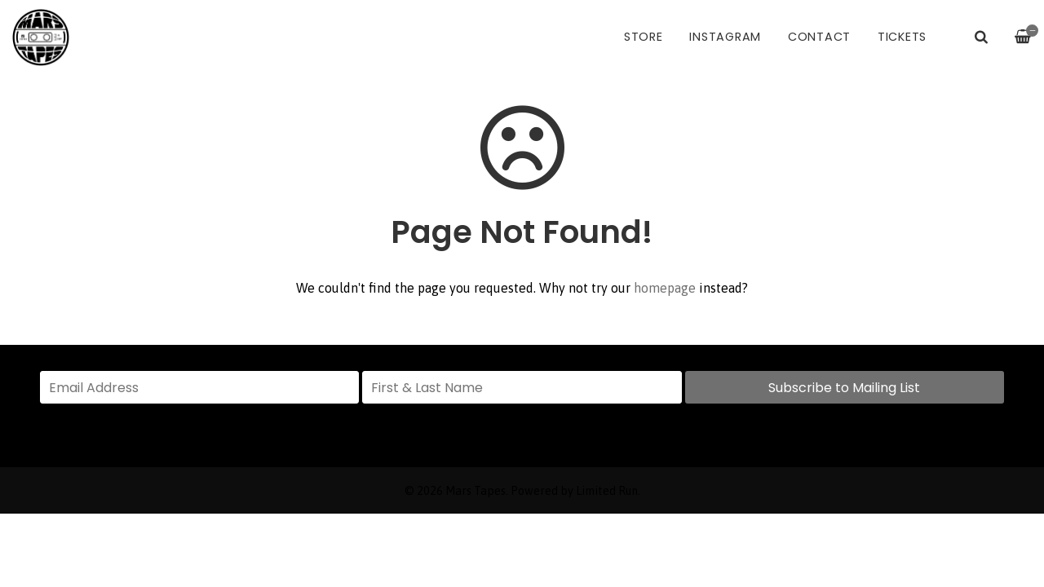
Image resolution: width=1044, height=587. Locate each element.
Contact (819, 37)
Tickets (902, 37)
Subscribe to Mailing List (844, 387)
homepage (665, 287)
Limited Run (607, 490)
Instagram (725, 37)
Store (643, 37)
